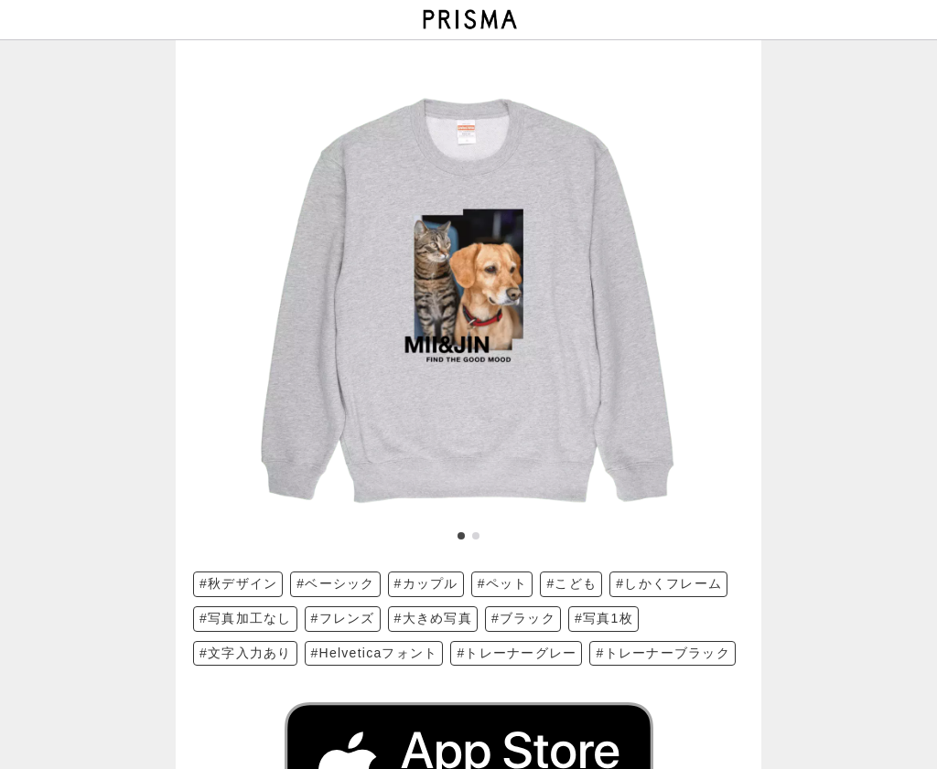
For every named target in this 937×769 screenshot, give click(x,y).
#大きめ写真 (433, 618)
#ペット (503, 583)
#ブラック (523, 618)
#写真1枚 (604, 618)
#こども (571, 583)
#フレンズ (343, 618)
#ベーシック (335, 583)
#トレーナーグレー (516, 653)
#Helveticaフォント (374, 653)
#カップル (426, 583)
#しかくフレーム (669, 583)
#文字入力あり (245, 653)
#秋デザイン (238, 583)
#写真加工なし (245, 618)
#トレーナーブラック (662, 653)
